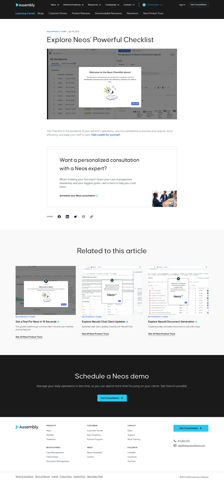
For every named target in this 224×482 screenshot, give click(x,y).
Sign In (182, 5)
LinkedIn (132, 453)
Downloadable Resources (108, 13)
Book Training (134, 439)
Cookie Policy (79, 477)
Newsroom (132, 13)
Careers (90, 457)
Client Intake (52, 457)
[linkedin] (67, 216)
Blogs (41, 13)
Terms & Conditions (24, 477)
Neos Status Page (95, 477)
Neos (48, 431)
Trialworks (51, 439)
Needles (50, 435)
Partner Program (95, 439)
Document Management (57, 461)
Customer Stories (58, 13)
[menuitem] (55, 5)
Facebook (132, 457)
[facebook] (59, 216)
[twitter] (75, 216)
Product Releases (81, 13)
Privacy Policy (66, 477)
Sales (130, 431)
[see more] (112, 398)
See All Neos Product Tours (29, 337)
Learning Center (25, 13)
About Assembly (94, 453)
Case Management (55, 453)
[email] (83, 216)
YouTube (131, 461)
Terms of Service (42, 477)
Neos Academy (94, 435)
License (54, 477)
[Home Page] (27, 428)
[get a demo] (198, 4)
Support (131, 435)
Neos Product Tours (153, 13)
